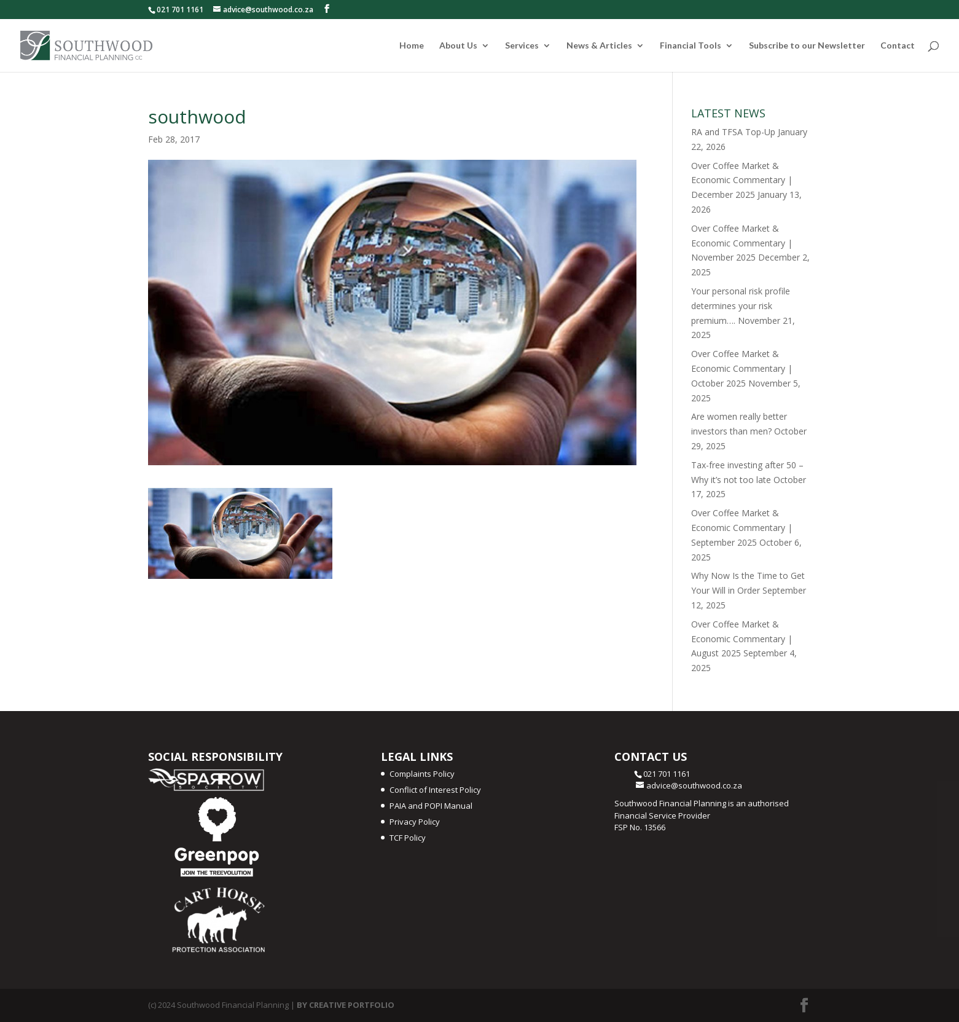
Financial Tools (690, 45)
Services (522, 45)
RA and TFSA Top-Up (733, 132)
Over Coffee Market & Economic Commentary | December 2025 (742, 180)
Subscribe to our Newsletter (807, 45)
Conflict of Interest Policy (435, 789)
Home (411, 45)
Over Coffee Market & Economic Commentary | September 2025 (742, 527)
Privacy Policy (414, 821)
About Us (458, 45)
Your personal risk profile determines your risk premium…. (740, 305)
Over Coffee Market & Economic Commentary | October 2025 (742, 368)
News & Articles (599, 45)
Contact (897, 45)
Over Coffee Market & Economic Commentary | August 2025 (742, 638)
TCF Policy (407, 837)
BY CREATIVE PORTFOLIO (345, 1004)
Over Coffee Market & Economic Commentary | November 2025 (742, 243)
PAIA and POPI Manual (430, 805)
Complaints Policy (422, 773)
